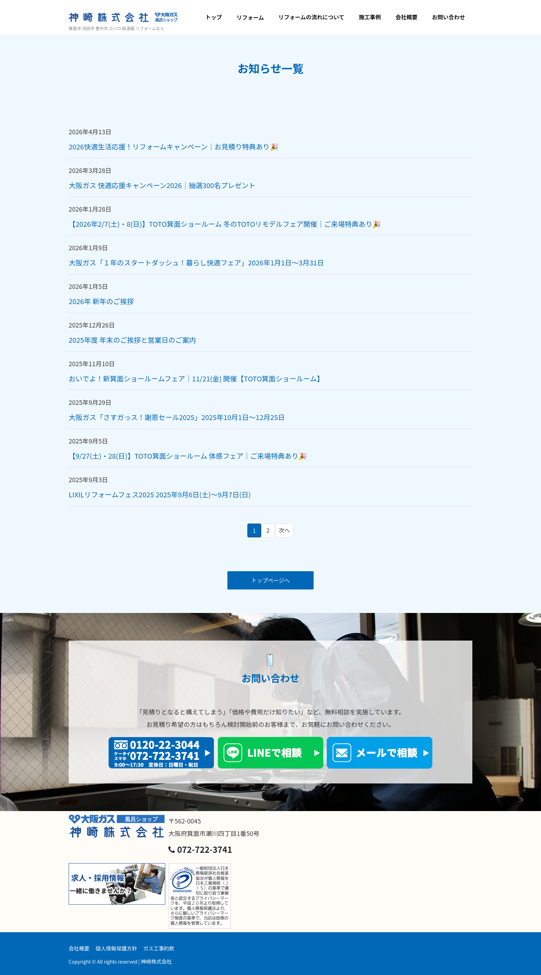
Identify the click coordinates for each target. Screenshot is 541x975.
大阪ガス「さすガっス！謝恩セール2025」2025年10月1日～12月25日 (177, 417)
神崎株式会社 (156, 961)
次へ (284, 530)
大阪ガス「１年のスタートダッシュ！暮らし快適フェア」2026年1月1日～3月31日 (196, 262)
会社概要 (406, 17)
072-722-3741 (200, 849)
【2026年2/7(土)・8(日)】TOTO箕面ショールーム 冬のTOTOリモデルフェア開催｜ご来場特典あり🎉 (225, 224)
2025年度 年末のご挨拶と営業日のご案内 (132, 340)
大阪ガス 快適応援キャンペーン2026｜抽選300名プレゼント (162, 185)
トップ (213, 17)
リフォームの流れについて (311, 17)
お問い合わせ (448, 17)
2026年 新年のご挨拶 (101, 301)
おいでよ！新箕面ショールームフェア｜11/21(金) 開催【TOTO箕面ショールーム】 (196, 378)
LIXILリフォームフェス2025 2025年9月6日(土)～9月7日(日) (160, 494)
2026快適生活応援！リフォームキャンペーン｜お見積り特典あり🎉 (173, 147)
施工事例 (370, 17)
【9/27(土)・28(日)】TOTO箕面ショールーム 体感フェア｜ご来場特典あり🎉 (188, 456)
